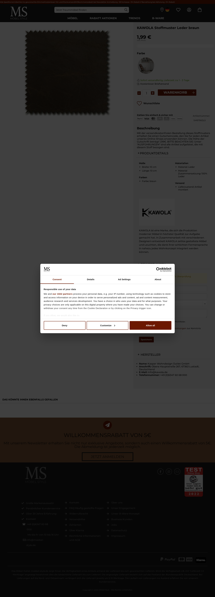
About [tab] (158, 279)
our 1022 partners (63, 294)
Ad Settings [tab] (124, 279)
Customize (107, 325)
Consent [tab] (57, 279)
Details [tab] (91, 279)
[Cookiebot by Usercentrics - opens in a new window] (158, 269)
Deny (64, 325)
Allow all (150, 325)
